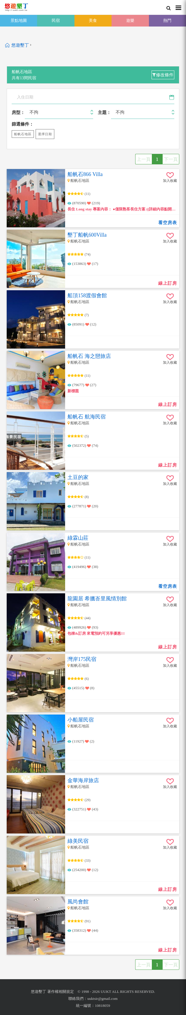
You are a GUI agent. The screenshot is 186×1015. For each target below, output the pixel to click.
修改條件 (162, 75)
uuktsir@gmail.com (102, 998)
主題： (104, 112)
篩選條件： (23, 124)
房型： (18, 112)
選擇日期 (45, 134)
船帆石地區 (23, 134)
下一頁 (171, 159)
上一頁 (144, 159)
